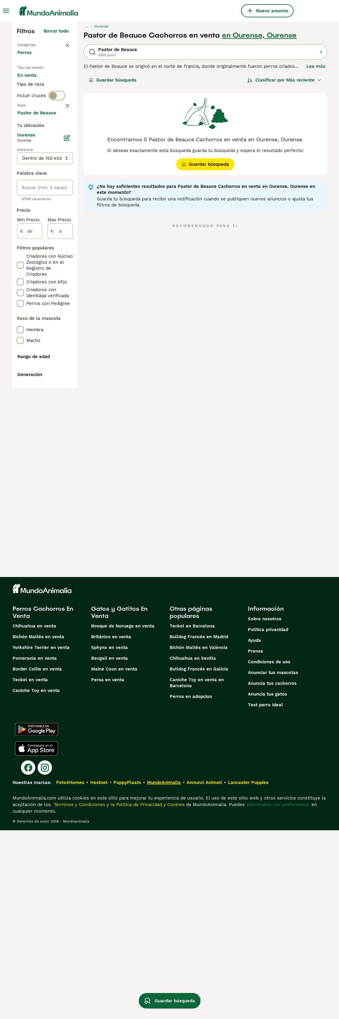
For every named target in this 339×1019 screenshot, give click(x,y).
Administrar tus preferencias (278, 993)
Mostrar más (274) (53, 286)
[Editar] (67, 312)
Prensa (255, 839)
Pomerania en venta (35, 847)
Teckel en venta (30, 868)
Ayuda (254, 829)
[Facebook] (28, 956)
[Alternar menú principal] (6, 11)
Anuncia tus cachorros (272, 872)
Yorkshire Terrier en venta (41, 836)
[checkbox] (20, 177)
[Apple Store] (36, 937)
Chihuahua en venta (34, 814)
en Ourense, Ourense (259, 35)
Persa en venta (107, 868)
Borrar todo (56, 31)
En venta (32, 82)
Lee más (315, 66)
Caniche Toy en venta (36, 879)
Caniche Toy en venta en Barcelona (197, 871)
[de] (29, 405)
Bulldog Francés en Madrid (199, 825)
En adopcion (35, 96)
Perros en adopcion (191, 885)
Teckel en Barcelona (192, 814)
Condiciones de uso (269, 850)
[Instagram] (45, 956)
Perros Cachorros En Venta (43, 801)
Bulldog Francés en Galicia (199, 857)
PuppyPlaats (127, 971)
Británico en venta (111, 825)
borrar (62, 146)
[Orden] (284, 80)
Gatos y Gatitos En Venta (119, 801)
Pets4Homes (70, 971)
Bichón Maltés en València (199, 836)
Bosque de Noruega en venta (122, 814)
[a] (60, 405)
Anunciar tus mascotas (273, 861)
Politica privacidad (268, 818)
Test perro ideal (265, 893)
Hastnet (99, 971)
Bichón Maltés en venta (38, 825)
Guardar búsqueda (112, 80)
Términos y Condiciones (78, 993)
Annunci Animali (204, 971)
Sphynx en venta (109, 836)
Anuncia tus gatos (267, 883)
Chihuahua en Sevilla (193, 847)
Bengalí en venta (109, 847)
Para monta (35, 111)
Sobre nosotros (264, 807)
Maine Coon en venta (114, 857)
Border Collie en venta (37, 857)
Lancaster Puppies (248, 971)
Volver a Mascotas (37, 44)
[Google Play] (36, 918)
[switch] (56, 134)
